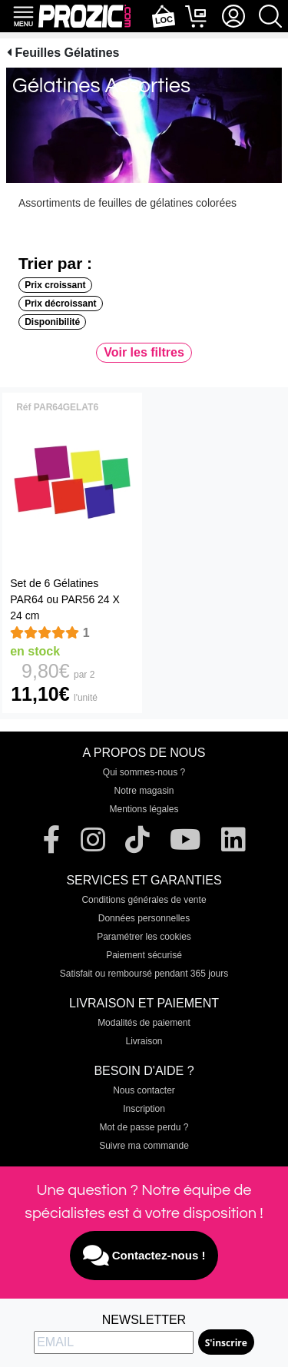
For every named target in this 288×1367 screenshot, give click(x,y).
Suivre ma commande (144, 1145)
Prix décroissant (60, 303)
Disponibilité (52, 322)
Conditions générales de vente (143, 899)
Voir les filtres (144, 352)
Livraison (143, 1041)
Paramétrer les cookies (144, 936)
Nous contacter (144, 1090)
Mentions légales (143, 809)
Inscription (144, 1108)
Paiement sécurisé (144, 955)
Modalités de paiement (144, 1022)
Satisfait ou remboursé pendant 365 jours (144, 973)
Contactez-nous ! (144, 1255)
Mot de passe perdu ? (143, 1127)
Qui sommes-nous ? (144, 772)
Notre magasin (144, 790)
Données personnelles (144, 918)
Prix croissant (55, 285)
